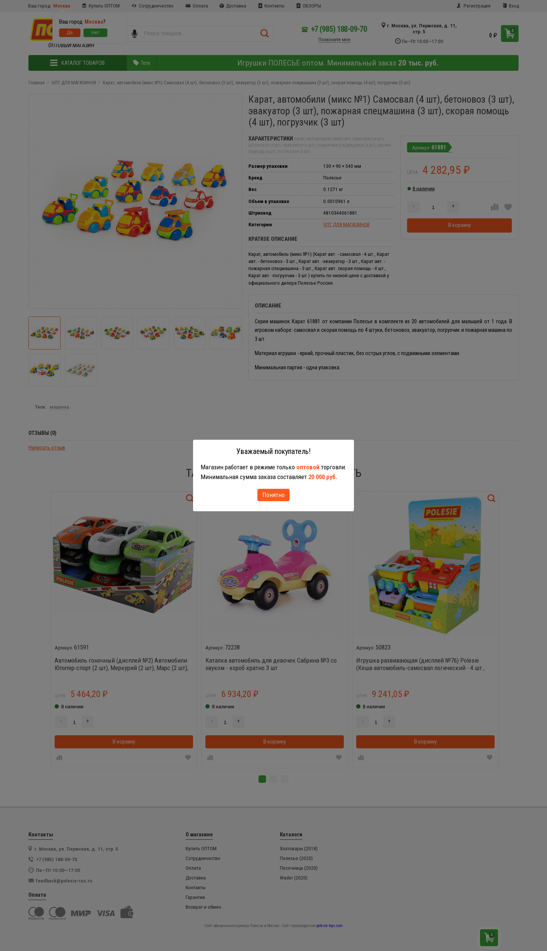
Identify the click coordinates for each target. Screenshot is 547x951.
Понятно (273, 495)
